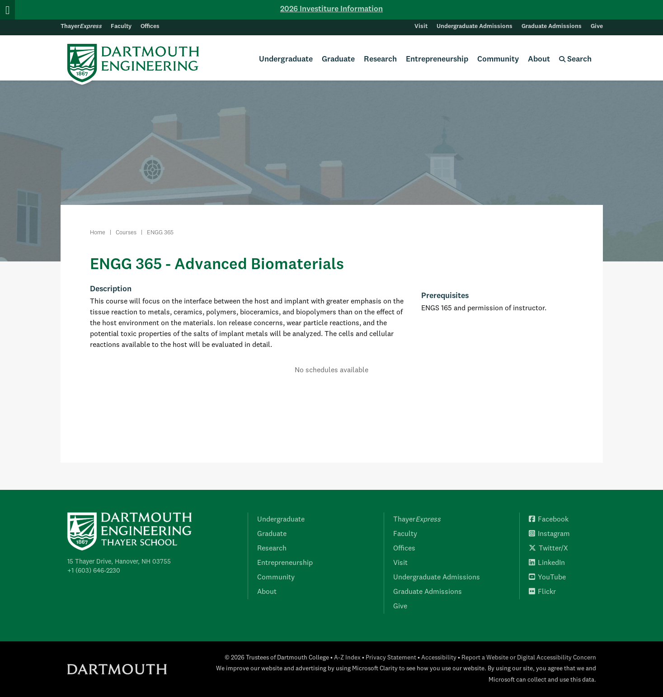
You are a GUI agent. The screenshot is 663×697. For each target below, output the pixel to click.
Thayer (81, 26)
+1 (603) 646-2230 (93, 571)
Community (498, 59)
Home (97, 233)
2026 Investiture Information (331, 9)
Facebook (549, 519)
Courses (126, 233)
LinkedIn (547, 563)
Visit (421, 26)
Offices (150, 26)
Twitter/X (548, 548)
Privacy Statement (391, 658)
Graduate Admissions (552, 26)
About (539, 59)
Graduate (338, 59)
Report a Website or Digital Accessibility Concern (528, 658)
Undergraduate (286, 59)
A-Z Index (347, 658)
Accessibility (438, 658)
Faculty (121, 26)
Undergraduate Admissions (475, 26)
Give (597, 26)
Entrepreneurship (437, 59)
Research (380, 59)
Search (575, 59)
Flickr (542, 592)
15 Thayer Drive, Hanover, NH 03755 (119, 562)
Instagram (549, 534)
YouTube (547, 577)
